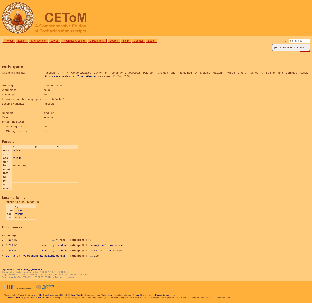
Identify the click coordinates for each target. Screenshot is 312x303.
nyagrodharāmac (32, 255)
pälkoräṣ (49, 255)
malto (44, 250)
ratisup (17, 150)
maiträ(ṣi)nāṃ (97, 245)
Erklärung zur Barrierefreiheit (38, 298)
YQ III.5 (11, 255)
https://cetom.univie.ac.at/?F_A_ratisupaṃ (70, 76)
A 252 (9, 250)
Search (114, 40)
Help (126, 40)
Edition (22, 40)
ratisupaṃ (77, 239)
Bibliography (97, 40)
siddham (63, 245)
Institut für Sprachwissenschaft (47, 295)
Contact (138, 40)
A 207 (9, 239)
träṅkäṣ (60, 255)
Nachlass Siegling (74, 40)
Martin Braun (106, 295)
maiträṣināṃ (96, 250)
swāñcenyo (116, 245)
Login (151, 40)
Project (9, 40)
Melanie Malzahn (76, 295)
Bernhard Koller (139, 295)
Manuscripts (38, 40)
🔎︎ (286, 40)
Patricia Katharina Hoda (165, 295)
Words (54, 40)
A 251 (9, 245)
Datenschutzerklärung (13, 298)
